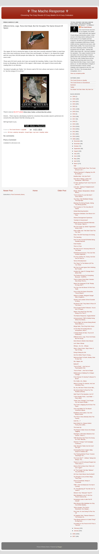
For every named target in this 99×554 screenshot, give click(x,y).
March (76, 163)
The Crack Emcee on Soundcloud (80, 82)
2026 (74, 96)
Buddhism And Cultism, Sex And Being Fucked (83, 413)
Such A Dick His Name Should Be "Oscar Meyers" (83, 292)
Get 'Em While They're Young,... (83, 355)
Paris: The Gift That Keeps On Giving (84, 234)
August (76, 151)
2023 (74, 104)
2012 (74, 131)
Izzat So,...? (77, 421)
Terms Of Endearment (80, 261)
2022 (74, 106)
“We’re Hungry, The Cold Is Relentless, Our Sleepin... (82, 508)
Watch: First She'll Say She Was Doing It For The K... (83, 312)
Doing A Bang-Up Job (80, 352)
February (76, 528)
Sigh (75, 165)
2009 (74, 139)
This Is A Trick (78, 246)
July (75, 153)
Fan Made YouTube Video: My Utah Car (81, 89)
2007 (74, 536)
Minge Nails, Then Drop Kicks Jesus (84, 326)
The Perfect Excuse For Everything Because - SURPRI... (84, 276)
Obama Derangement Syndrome (83, 217)
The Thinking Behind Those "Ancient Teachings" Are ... (84, 454)
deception (21, 132)
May (75, 158)
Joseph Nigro (28, 132)
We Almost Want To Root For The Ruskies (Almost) (83, 390)
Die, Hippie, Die (78, 361)
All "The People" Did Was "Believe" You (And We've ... (84, 470)
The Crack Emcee (86, 27)
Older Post (62, 191)
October (76, 146)
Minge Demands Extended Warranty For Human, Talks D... (84, 223)
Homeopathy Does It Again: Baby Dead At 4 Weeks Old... (83, 450)
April (75, 161)
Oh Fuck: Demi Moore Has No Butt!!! (84, 474)
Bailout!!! (76, 364)
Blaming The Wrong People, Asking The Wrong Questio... (84, 203)
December (77, 141)
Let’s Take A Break (79, 343)
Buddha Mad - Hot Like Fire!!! (82, 176)
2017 (74, 119)
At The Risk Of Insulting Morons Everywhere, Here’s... (83, 329)
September (77, 148)
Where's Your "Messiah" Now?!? (83, 493)
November (77, 143)
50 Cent (10, 132)
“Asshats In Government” (81, 220)
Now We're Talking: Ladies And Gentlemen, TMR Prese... (82, 179)
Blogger (59, 547)
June (75, 156)
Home (35, 191)
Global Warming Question (81, 211)
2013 (74, 129)
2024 (74, 101)
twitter (46, 132)
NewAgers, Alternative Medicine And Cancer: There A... (84, 434)
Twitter (72, 87)
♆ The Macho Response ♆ (36, 11)
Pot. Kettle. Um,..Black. (80, 381)
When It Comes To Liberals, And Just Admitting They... (84, 384)
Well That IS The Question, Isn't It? (83, 394)
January (76, 530)
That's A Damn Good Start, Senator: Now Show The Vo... (84, 280)
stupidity (41, 132)
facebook (73, 85)
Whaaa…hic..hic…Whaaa (81, 346)
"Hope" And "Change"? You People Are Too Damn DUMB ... (84, 401)
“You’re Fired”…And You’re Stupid (83, 370)
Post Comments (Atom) (18, 194)
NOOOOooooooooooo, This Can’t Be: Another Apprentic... (84, 253)
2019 (74, 114)
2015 (74, 124)
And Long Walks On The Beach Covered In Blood (83, 409)
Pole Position (77, 243)
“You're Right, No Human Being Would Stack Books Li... (84, 323)
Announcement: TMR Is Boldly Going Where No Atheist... (84, 319)
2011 (74, 134)
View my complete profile (77, 73)
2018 (74, 116)
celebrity (15, 132)
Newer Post (8, 191)
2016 (74, 121)
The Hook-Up (77, 427)
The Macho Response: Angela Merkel (84, 315)
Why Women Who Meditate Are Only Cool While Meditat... (84, 504)
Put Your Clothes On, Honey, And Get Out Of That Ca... (84, 257)
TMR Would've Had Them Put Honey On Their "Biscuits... (84, 438)
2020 (74, 111)
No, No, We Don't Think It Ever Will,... (84, 387)
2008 (74, 534)
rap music (36, 132)
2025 (74, 99)
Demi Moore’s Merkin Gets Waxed (83, 341)
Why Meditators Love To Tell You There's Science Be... (83, 496)
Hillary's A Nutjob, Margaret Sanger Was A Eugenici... (84, 296)
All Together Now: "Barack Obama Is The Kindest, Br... (84, 516)
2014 (74, 126)
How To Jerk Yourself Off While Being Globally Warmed (84, 240)
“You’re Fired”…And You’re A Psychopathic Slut (82, 367)
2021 (74, 109)
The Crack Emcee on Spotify (78, 80)
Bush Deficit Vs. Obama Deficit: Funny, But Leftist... (83, 424)
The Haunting (77, 237)
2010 (74, 136)
